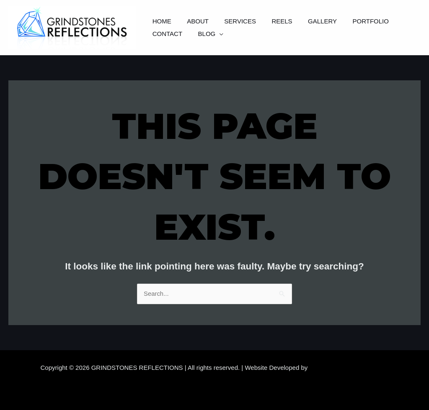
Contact (399, 21)
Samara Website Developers (349, 367)
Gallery (308, 21)
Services (232, 21)
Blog (159, 33)
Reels (271, 21)
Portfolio (353, 21)
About (193, 21)
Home (160, 21)
